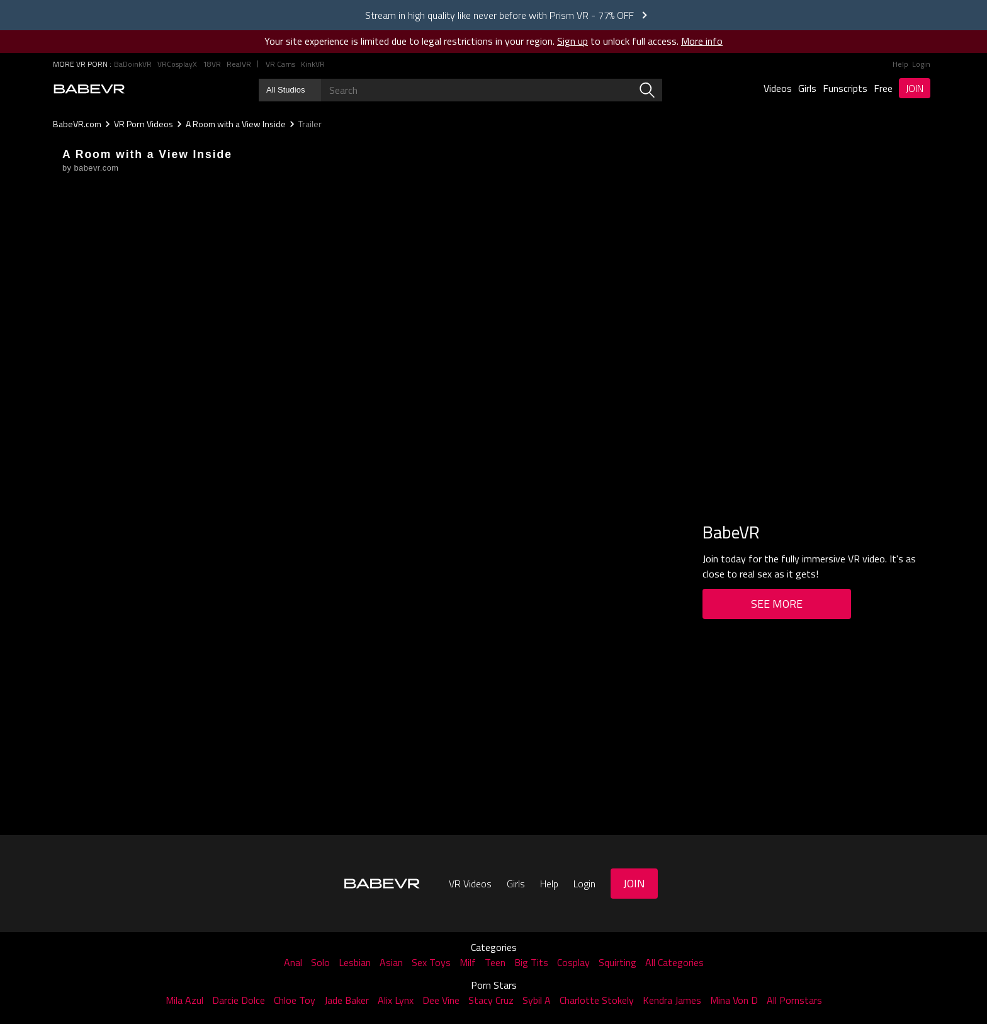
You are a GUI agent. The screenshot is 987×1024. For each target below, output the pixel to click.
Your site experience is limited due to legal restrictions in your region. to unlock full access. (471, 40)
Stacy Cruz (491, 1000)
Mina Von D (734, 1000)
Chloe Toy (294, 1000)
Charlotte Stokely (597, 1000)
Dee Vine (441, 1000)
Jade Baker (346, 1000)
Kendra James (672, 1000)
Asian (391, 962)
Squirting (617, 962)
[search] (647, 90)
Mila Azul (184, 1000)
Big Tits (531, 962)
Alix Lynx (396, 1000)
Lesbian (355, 962)
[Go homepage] (89, 89)
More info (702, 40)
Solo (320, 962)
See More (777, 603)
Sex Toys (431, 962)
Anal (293, 962)
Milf (468, 962)
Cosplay (573, 962)
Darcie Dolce (238, 1000)
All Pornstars (794, 1000)
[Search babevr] (460, 90)
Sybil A (536, 1000)
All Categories (674, 962)
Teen (495, 962)
